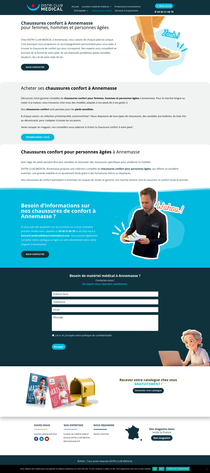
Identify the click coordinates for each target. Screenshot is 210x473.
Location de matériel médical (76, 434)
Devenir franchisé (101, 434)
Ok (155, 469)
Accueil (75, 7)
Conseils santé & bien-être (45, 434)
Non (161, 469)
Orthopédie (80, 11)
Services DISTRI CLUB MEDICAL (76, 437)
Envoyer (58, 346)
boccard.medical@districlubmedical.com (45, 235)
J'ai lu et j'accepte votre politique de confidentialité (83, 335)
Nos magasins (161, 438)
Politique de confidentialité (177, 469)
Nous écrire (165, 5)
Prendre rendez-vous (37, 137)
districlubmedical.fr (71, 441)
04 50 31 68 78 (165, 11)
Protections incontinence (127, 7)
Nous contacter (35, 67)
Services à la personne (126, 11)
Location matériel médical (95, 7)
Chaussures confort (101, 11)
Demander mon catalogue (148, 390)
